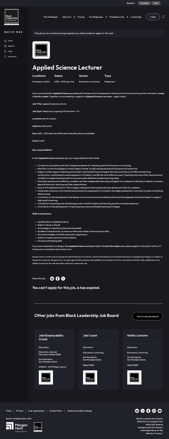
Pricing (81, 17)
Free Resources (117, 17)
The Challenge (50, 17)
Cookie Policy (55, 410)
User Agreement (36, 410)
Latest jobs (136, 17)
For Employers (96, 17)
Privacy (19, 410)
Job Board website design (79, 410)
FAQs (8, 410)
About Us (66, 17)
